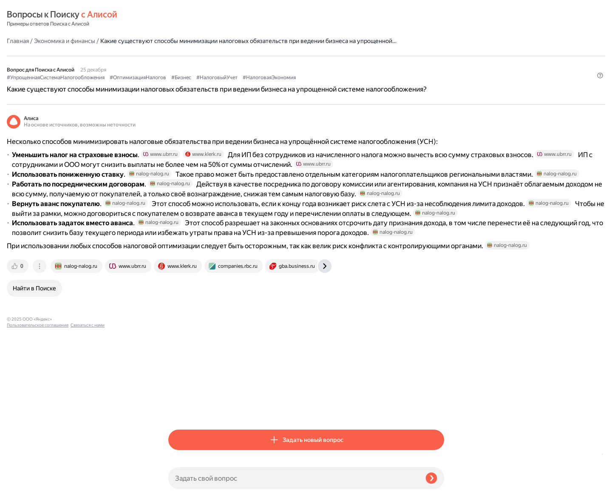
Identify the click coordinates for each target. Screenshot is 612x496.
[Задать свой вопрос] (293, 478)
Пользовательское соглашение (37, 480)
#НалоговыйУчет (378, 64)
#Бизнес (343, 64)
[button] (439, 87)
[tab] (179, 408)
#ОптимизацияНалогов (299, 64)
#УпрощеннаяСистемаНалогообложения (217, 64)
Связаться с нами (24, 486)
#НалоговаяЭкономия (194, 73)
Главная (179, 18)
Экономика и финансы (226, 18)
